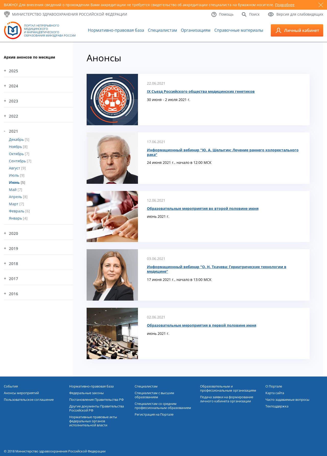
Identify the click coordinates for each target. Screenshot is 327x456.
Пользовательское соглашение (29, 399)
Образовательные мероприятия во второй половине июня (203, 208)
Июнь (15, 182)
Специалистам (162, 30)
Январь (16, 218)
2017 (13, 278)
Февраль (17, 211)
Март (14, 203)
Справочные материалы (238, 30)
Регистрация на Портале (154, 414)
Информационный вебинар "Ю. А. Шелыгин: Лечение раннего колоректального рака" (223, 152)
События (11, 386)
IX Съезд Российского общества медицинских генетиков (201, 91)
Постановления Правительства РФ (96, 399)
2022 (13, 116)
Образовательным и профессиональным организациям (228, 388)
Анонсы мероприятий (21, 393)
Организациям (196, 30)
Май (13, 189)
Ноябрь (16, 146)
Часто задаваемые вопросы (287, 399)
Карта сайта (274, 393)
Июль (14, 175)
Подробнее (285, 4)
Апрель (16, 196)
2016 (13, 293)
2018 (13, 263)
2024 (13, 85)
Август (15, 168)
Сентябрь (18, 160)
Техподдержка (276, 406)
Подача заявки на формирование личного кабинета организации (226, 399)
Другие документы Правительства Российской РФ (96, 408)
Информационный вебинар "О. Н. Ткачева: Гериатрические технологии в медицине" (216, 269)
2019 (13, 248)
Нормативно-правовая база (116, 30)
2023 (13, 101)
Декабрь (17, 139)
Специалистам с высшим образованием (154, 395)
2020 (13, 233)
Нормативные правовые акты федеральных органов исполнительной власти (93, 421)
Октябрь (17, 153)
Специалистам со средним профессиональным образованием (163, 405)
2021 (13, 131)
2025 (13, 70)
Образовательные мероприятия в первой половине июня (201, 325)
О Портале (273, 386)
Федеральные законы (86, 393)
